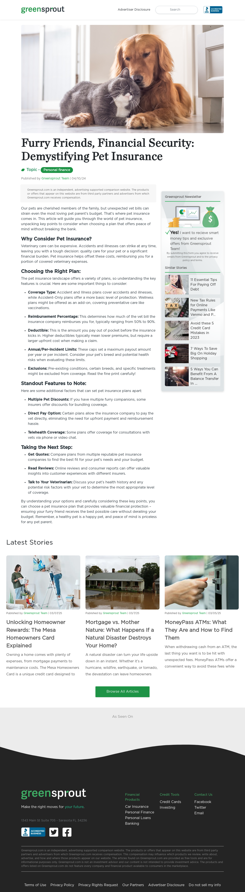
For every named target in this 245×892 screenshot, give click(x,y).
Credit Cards (170, 802)
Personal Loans (138, 818)
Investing (167, 807)
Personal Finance (139, 812)
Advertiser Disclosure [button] (134, 9)
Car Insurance (136, 806)
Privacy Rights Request (98, 885)
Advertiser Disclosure (166, 885)
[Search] (176, 10)
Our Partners (133, 885)
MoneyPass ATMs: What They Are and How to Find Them (198, 630)
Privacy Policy (62, 885)
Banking (132, 823)
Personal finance (57, 170)
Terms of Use (35, 885)
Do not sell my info (205, 885)
